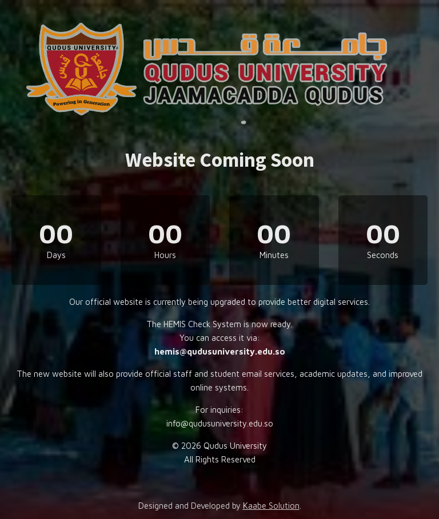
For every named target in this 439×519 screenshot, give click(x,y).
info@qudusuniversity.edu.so (219, 423)
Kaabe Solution (271, 505)
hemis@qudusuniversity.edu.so (219, 351)
